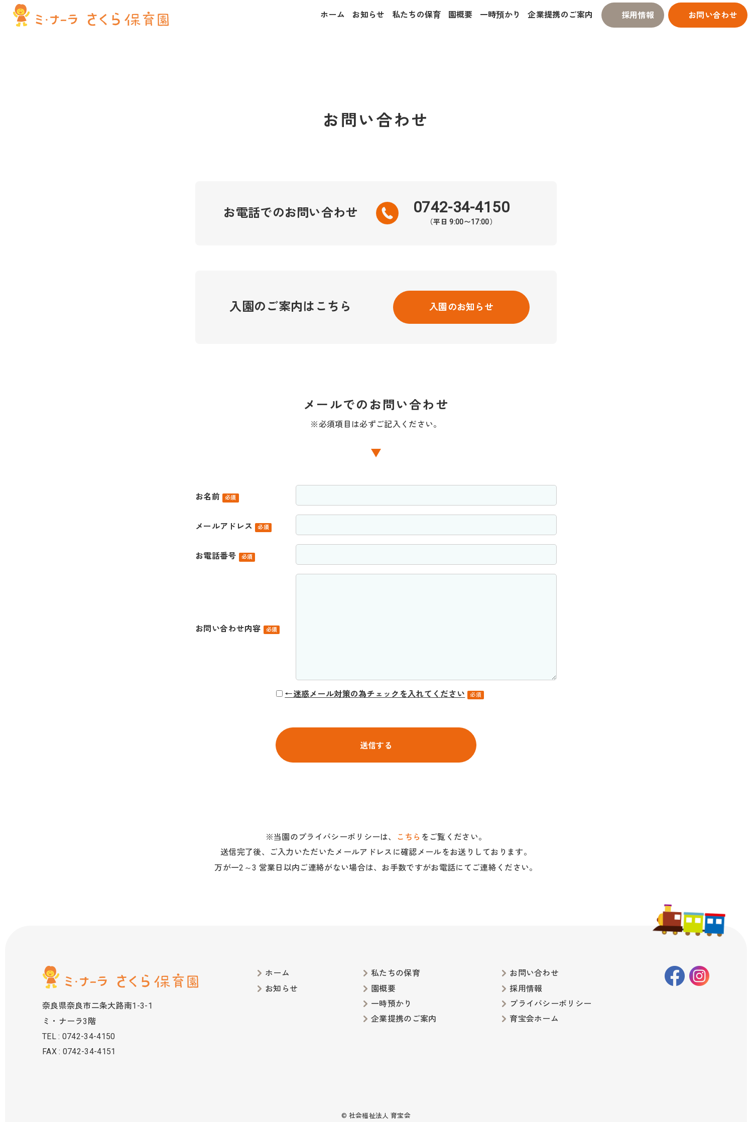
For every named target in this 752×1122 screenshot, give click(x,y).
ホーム (332, 15)
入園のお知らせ (461, 307)
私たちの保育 (416, 15)
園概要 (460, 15)
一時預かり (500, 15)
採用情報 (637, 15)
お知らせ (368, 15)
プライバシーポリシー (550, 1004)
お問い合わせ (712, 15)
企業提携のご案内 (560, 15)
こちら (409, 837)
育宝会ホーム (534, 1019)
